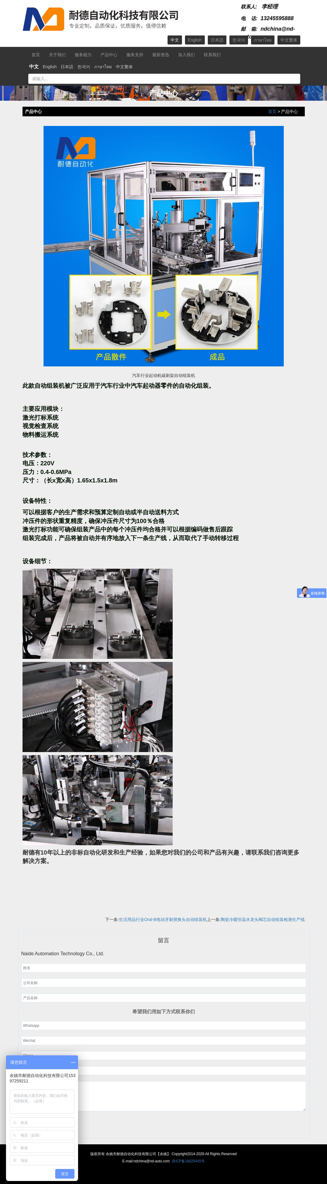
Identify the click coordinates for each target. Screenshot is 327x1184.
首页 (36, 54)
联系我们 (212, 54)
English (195, 40)
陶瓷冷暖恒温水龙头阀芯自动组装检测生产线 (263, 919)
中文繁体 (288, 40)
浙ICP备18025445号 (188, 1161)
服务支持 (134, 54)
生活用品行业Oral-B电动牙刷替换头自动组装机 (163, 919)
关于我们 (57, 54)
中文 (175, 40)
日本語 (217, 40)
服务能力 (83, 54)
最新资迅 (160, 54)
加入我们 (186, 54)
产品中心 (109, 54)
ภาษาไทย (262, 40)
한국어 (238, 40)
